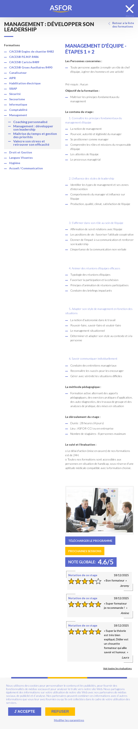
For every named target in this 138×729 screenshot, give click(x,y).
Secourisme (17, 99)
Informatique (18, 104)
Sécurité (15, 94)
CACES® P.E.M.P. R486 (24, 56)
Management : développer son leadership (33, 127)
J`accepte (24, 711)
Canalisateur (18, 72)
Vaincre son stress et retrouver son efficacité (31, 142)
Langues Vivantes (21, 157)
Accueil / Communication (26, 168)
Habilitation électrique (25, 83)
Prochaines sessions (84, 551)
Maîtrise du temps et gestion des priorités (35, 135)
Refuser (60, 711)
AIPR (12, 78)
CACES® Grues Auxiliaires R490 (30, 67)
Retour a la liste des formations (123, 24)
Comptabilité (18, 109)
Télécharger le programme (90, 540)
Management (18, 115)
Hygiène (14, 163)
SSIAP (13, 88)
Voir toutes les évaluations (117, 668)
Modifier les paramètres (69, 720)
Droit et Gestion (20, 152)
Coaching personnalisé (30, 122)
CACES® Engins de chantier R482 (31, 51)
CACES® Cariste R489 (24, 62)
